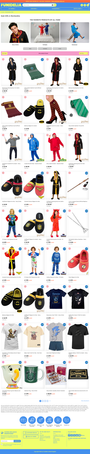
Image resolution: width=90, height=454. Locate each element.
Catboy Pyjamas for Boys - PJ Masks (55, 277)
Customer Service (31, 433)
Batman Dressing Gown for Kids (76, 87)
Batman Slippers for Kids (8, 315)
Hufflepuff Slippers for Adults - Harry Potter (32, 240)
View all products (85, 400)
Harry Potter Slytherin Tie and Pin (76, 125)
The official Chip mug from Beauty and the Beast (11, 391)
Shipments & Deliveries (45, 437)
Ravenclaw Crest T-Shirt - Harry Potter (55, 315)
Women (45, 48)
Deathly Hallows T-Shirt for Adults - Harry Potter (78, 353)
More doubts (42, 440)
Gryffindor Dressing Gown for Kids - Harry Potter (77, 164)
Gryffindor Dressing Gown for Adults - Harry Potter (55, 88)
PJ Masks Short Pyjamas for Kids (32, 277)
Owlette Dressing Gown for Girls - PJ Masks (55, 240)
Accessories (55, 8)
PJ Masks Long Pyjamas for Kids (9, 239)
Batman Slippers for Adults (30, 125)
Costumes (33, 8)
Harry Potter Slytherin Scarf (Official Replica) (32, 88)
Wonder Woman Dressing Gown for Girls (11, 277)
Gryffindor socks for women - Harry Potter (55, 126)
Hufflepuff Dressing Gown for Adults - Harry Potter (55, 202)
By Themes (11, 8)
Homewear (74, 44)
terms (5, 445)
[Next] (50, 401)
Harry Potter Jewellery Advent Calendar (56, 390)
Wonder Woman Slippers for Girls (32, 201)
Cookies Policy (56, 440)
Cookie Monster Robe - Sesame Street (33, 163)
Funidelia (2, 12)
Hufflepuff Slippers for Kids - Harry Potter (32, 315)
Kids (60, 48)
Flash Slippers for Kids (74, 277)
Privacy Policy (56, 439)
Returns (41, 439)
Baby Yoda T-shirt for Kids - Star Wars (33, 352)
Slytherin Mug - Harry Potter (30, 390)
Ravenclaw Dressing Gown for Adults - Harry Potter (11, 88)
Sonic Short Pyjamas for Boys (53, 352)
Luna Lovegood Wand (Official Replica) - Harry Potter (78, 202)
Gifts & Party (77, 8)
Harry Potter (15, 44)
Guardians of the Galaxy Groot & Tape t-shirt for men (11, 353)
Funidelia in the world (58, 435)
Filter (5, 53)
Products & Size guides (45, 436)
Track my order (30, 436)
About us (55, 442)
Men (30, 48)
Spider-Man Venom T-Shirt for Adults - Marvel (77, 315)
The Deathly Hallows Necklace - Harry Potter (77, 240)
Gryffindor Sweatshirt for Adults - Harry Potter (11, 164)
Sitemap (55, 441)
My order (42, 435)
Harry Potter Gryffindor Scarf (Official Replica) (11, 126)
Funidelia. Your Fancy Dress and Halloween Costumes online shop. (11, 5)
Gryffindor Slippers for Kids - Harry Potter (11, 201)
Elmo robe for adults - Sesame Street (55, 163)
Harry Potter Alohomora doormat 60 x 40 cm (78, 391)
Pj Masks (45, 44)
